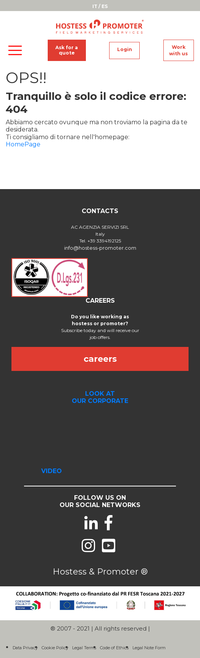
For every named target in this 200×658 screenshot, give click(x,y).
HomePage (23, 144)
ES (105, 6)
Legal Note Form (149, 647)
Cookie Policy (55, 647)
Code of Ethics (114, 647)
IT (94, 6)
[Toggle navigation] (15, 50)
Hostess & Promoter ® (100, 572)
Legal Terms (84, 647)
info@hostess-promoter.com (100, 248)
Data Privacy (25, 647)
